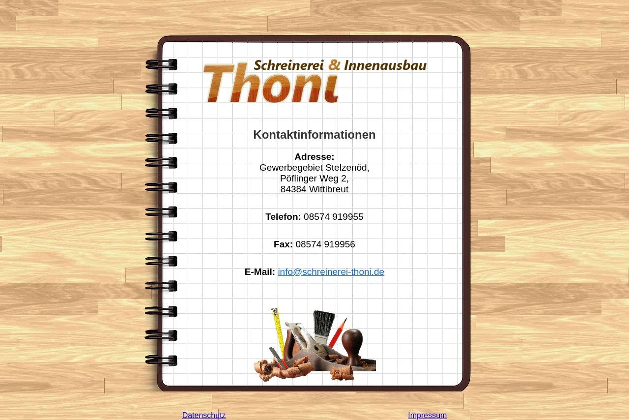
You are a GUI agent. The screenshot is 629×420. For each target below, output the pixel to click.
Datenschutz (204, 415)
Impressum (427, 415)
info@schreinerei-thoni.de (331, 272)
